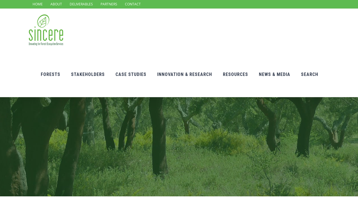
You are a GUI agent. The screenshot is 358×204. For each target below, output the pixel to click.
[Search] (320, 31)
